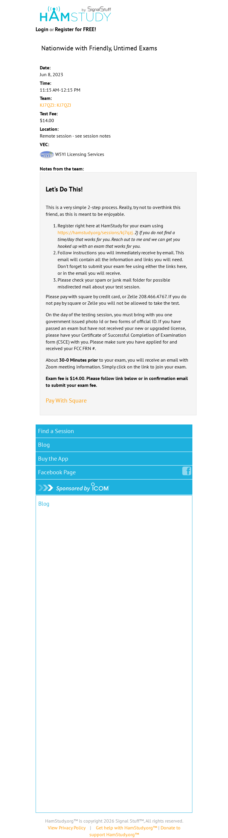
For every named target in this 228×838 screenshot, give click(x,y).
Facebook (58, 471)
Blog (44, 444)
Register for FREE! (75, 29)
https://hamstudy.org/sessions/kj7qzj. (95, 232)
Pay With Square (66, 400)
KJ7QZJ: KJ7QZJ (55, 105)
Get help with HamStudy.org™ (126, 828)
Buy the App (53, 458)
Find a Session (56, 431)
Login (42, 29)
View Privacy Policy (66, 828)
